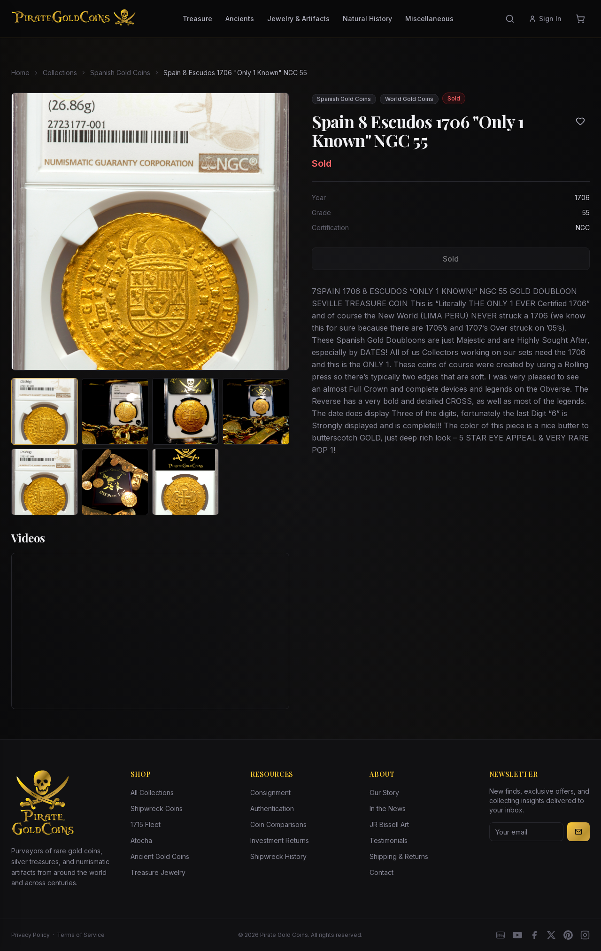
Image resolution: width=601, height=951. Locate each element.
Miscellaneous (429, 19)
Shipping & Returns (399, 856)
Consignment (270, 792)
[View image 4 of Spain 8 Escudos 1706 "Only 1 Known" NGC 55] (256, 411)
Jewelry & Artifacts (298, 19)
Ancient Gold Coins (160, 856)
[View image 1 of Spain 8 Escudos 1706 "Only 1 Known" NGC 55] (44, 411)
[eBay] (500, 935)
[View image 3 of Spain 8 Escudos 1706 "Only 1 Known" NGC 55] (185, 411)
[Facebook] (534, 935)
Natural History (367, 19)
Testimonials (389, 840)
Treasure (197, 19)
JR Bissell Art (389, 824)
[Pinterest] (568, 935)
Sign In (545, 19)
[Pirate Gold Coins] (73, 19)
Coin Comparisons (278, 824)
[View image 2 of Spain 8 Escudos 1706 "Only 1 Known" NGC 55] (115, 411)
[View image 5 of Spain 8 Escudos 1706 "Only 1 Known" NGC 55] (44, 481)
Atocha (141, 840)
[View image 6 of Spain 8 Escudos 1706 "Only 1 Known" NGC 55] (115, 481)
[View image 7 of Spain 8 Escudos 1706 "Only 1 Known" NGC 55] (185, 481)
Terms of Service (81, 934)
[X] (551, 935)
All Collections (152, 792)
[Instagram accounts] (585, 935)
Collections (60, 73)
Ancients (239, 19)
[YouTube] (517, 935)
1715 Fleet (146, 824)
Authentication (272, 808)
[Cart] (580, 18)
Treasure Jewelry (158, 872)
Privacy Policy (30, 934)
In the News (388, 808)
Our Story (384, 792)
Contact (381, 872)
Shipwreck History (278, 856)
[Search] (510, 18)
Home (20, 73)
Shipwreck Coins (157, 808)
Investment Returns (279, 840)
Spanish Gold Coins (120, 73)
